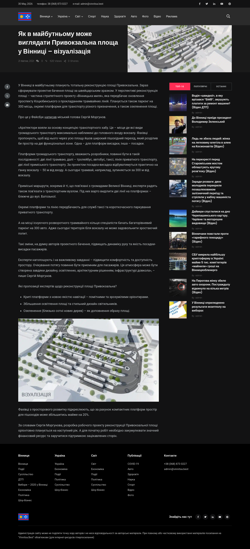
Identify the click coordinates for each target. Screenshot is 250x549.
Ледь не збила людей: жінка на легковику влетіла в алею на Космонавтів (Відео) (211, 143)
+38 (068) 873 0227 (175, 463)
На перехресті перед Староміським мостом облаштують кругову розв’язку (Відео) (207, 165)
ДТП (21, 479)
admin (198, 112)
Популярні (200, 86)
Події (21, 469)
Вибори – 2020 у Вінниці (33, 484)
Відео (157, 16)
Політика (23, 495)
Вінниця (45, 16)
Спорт (92, 16)
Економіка (24, 489)
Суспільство (25, 474)
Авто (134, 16)
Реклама (171, 16)
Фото (145, 16)
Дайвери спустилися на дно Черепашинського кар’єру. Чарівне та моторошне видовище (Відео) (211, 217)
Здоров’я (120, 16)
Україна (62, 16)
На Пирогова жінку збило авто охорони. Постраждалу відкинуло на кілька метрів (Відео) (211, 286)
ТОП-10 (180, 86)
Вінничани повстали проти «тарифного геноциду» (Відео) (210, 238)
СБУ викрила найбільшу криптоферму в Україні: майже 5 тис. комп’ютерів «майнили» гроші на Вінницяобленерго (209, 262)
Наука (105, 16)
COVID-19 (133, 463)
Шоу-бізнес (25, 500)
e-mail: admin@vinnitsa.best (88, 3)
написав (50, 117)
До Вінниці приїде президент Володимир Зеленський (211, 120)
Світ (77, 16)
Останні (221, 86)
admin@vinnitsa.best (176, 469)
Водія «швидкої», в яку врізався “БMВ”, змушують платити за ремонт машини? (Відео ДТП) (211, 101)
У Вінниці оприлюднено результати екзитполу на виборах (209, 307)
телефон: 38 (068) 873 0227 (52, 3)
